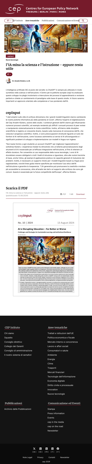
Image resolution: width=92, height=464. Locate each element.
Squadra (8, 337)
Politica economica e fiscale (61, 337)
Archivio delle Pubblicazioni (17, 409)
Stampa (51, 409)
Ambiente (52, 355)
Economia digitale (56, 381)
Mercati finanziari (56, 372)
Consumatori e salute (58, 350)
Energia (51, 359)
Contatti (51, 457)
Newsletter (53, 430)
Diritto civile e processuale (60, 385)
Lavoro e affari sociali (58, 346)
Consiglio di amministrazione (18, 350)
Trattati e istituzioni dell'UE (61, 333)
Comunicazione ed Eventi (68, 23)
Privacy (40, 457)
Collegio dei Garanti (14, 346)
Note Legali (27, 457)
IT (9, 77)
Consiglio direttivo (13, 342)
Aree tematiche (32, 23)
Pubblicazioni (48, 23)
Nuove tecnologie (56, 394)
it (9, 23)
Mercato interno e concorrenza (63, 342)
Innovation (53, 389)
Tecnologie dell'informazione (61, 376)
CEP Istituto (17, 23)
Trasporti (52, 368)
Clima (50, 363)
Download (80, 197)
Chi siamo (9, 333)
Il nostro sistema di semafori (17, 355)
